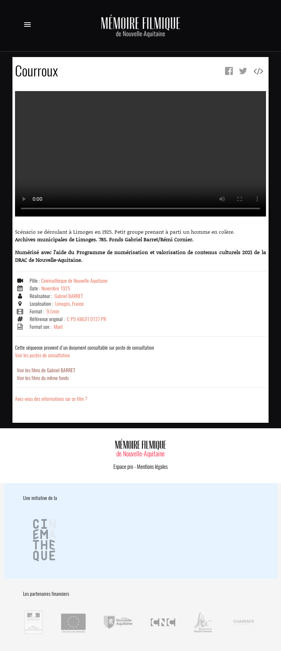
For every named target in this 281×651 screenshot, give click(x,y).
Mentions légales (152, 466)
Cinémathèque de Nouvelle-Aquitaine (74, 280)
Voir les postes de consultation (84, 351)
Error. (140, 154)
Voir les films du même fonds (43, 378)
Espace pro (123, 466)
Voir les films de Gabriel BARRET (46, 370)
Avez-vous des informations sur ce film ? (51, 398)
